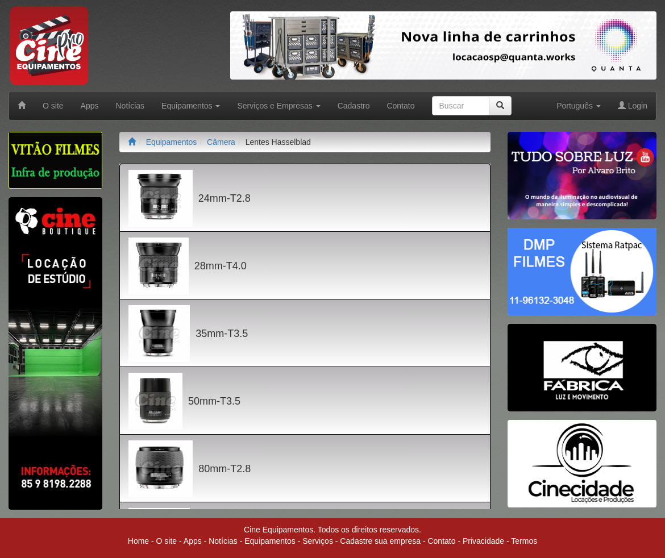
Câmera (221, 142)
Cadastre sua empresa (380, 540)
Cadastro (354, 105)
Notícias (130, 105)
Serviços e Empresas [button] (278, 105)
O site (53, 105)
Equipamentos (171, 142)
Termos (524, 540)
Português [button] (578, 105)
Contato (400, 105)
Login (632, 105)
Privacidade (483, 540)
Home (138, 540)
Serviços (317, 540)
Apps (90, 105)
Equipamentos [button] (190, 105)
